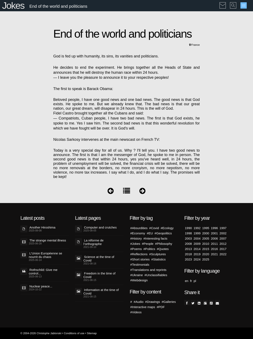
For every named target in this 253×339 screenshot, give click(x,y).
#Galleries (169, 301)
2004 (197, 238)
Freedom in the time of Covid (99, 275)
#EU (150, 233)
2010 (205, 243)
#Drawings (152, 301)
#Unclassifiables (156, 275)
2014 (197, 249)
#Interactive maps (142, 307)
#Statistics (158, 259)
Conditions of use (74, 333)
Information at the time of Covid (101, 291)
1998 (188, 233)
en (187, 281)
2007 (223, 238)
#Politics (149, 249)
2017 (223, 249)
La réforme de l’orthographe (93, 242)
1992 (197, 228)
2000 (205, 233)
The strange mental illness (48, 240)
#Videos (136, 312)
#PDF (161, 307)
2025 (205, 259)
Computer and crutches (100, 227)
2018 (188, 254)
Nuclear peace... (41, 286)
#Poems (136, 249)
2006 (214, 238)
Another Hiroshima (42, 227)
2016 (214, 249)
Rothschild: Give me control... (43, 271)
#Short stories (140, 259)
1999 (197, 233)
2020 (205, 254)
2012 (223, 243)
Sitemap (92, 333)
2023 (188, 259)
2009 (197, 243)
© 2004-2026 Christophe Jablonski (41, 333)
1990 (188, 228)
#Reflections (139, 254)
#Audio (139, 301)
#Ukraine (136, 275)
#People (147, 243)
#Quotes (163, 249)
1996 (214, 228)
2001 (214, 233)
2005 (205, 238)
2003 (188, 238)
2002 (223, 233)
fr (191, 281)
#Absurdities (139, 228)
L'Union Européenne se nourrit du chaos (45, 255)
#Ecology (167, 228)
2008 (188, 243)
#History (136, 238)
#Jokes (135, 243)
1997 (223, 228)
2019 (197, 254)
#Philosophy (163, 243)
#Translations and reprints (148, 270)
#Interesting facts (155, 238)
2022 (223, 254)
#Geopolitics (163, 233)
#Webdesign (139, 280)
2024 (197, 259)
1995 (205, 228)
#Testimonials (139, 264)
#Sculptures (157, 254)
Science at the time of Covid (98, 258)
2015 (205, 249)
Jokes (13, 5)
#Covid (154, 228)
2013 (188, 249)
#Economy (137, 233)
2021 (214, 254)
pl (195, 281)
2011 (214, 243)
